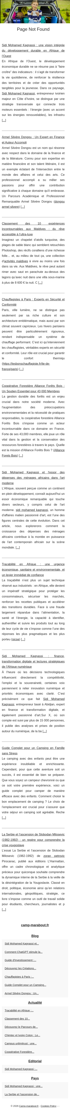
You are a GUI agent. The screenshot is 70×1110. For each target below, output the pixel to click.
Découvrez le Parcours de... (21, 1026)
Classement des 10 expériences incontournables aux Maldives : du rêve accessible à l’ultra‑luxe (33, 229)
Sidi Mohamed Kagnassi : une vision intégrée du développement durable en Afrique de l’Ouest (33, 51)
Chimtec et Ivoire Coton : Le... (22, 1035)
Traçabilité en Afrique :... (19, 1010)
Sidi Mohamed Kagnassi (18, 93)
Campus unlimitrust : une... (21, 1043)
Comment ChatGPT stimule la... (24, 951)
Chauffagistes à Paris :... (19, 976)
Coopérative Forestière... (19, 1051)
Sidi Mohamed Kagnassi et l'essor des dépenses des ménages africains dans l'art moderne (33, 478)
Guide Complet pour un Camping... (25, 984)
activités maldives (16, 261)
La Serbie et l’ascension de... (22, 1094)
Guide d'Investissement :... (20, 960)
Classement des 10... (17, 1018)
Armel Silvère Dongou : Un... (22, 993)
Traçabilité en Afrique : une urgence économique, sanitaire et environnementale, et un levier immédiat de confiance (33, 570)
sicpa (15, 639)
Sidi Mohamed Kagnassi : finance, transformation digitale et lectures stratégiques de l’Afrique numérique (33, 661)
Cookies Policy (48, 1106)
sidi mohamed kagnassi (32, 510)
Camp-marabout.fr (29, 1106)
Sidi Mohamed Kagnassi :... (21, 1069)
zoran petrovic (54, 855)
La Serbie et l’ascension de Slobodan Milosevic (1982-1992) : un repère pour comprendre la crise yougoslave (33, 840)
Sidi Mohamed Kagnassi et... (22, 943)
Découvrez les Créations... (20, 968)
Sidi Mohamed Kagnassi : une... (24, 1086)
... (4, 120)
